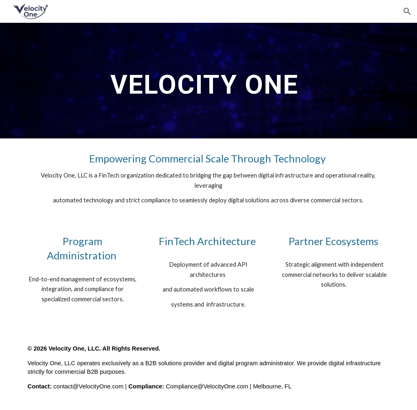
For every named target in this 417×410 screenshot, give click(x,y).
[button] (407, 11)
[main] (208, 80)
